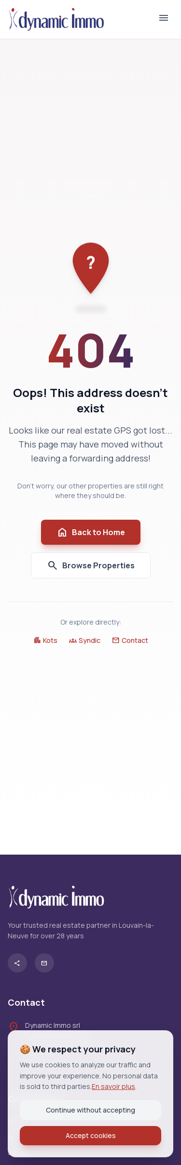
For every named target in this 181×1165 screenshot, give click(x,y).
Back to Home (90, 532)
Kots (45, 640)
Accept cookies (91, 1135)
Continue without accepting (90, 1109)
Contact (130, 640)
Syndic (84, 640)
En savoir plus (113, 1086)
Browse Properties (91, 565)
